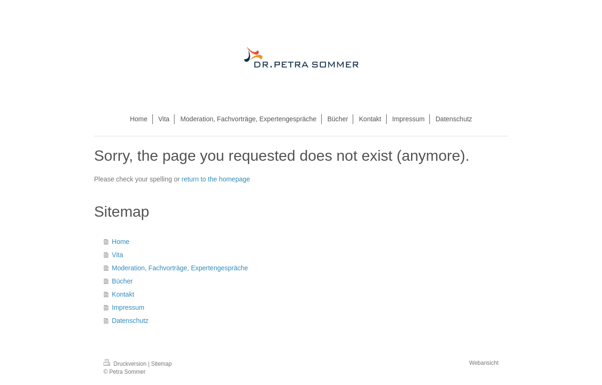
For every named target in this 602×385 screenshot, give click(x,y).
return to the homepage (216, 179)
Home (120, 241)
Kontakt (123, 294)
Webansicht (484, 363)
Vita (117, 255)
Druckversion (125, 364)
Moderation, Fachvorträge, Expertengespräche (180, 268)
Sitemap (161, 364)
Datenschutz (130, 320)
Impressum (128, 307)
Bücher (122, 281)
